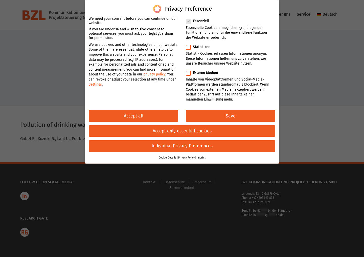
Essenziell (199, 18)
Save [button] (231, 113)
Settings (95, 82)
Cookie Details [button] (167, 154)
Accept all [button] (133, 113)
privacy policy (154, 72)
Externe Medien (204, 70)
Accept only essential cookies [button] (182, 128)
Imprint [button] (201, 154)
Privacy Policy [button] (186, 154)
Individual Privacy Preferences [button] (182, 143)
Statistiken (200, 44)
